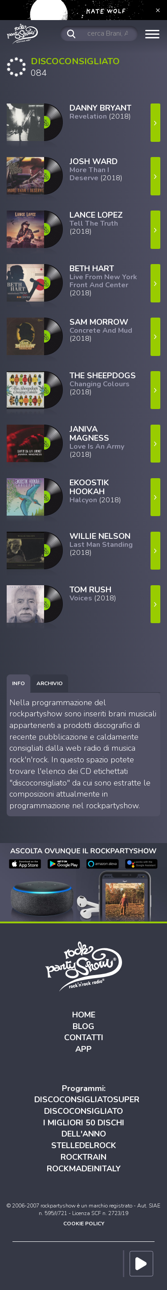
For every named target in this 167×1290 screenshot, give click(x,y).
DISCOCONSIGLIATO (83, 1111)
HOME (83, 1014)
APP (83, 1049)
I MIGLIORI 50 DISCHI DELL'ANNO (83, 1128)
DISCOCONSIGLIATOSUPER (86, 1099)
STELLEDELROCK (83, 1145)
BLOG (83, 1026)
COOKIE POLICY (83, 1223)
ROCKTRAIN (83, 1157)
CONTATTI (83, 1037)
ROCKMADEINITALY (84, 1168)
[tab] (18, 683)
